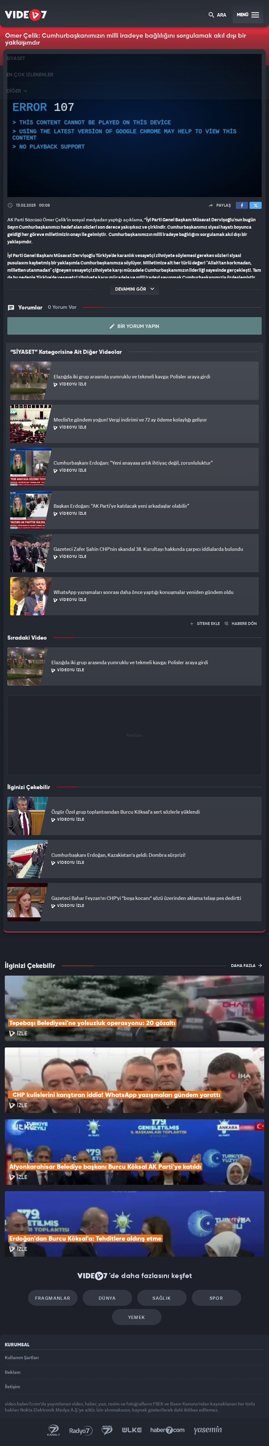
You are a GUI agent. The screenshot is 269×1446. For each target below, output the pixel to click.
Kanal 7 (53, 1430)
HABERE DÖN (241, 624)
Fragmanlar (53, 1298)
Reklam (12, 1372)
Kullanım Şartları (22, 1357)
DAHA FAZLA (246, 965)
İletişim (12, 1386)
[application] (134, 125)
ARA (217, 15)
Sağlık (162, 1298)
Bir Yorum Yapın (134, 326)
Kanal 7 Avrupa (107, 1430)
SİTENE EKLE (205, 624)
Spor (216, 1298)
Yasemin (208, 1430)
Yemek (136, 1317)
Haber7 (168, 1430)
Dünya (107, 1298)
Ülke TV (132, 1430)
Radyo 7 (81, 1430)
